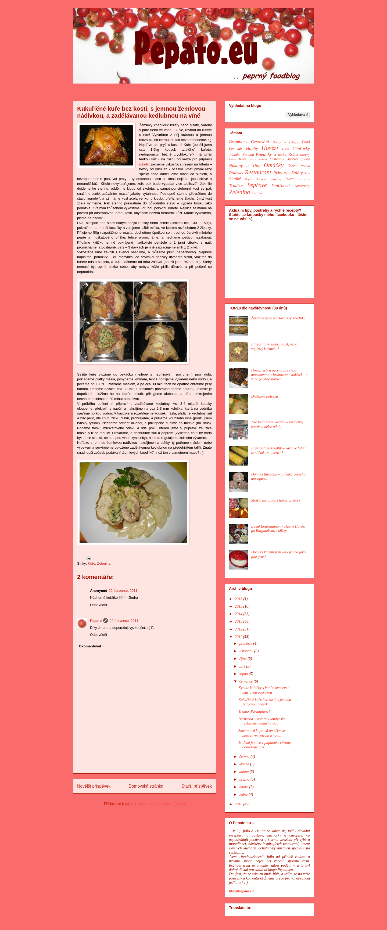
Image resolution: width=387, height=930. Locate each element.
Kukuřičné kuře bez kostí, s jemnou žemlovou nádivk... (264, 702)
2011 (239, 637)
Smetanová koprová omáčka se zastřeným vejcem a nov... (261, 733)
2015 (239, 606)
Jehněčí (235, 155)
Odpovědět (98, 605)
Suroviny (276, 179)
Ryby (277, 172)
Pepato (96, 621)
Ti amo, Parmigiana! (254, 711)
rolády (143, 164)
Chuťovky (301, 148)
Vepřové (257, 185)
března (244, 779)
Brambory (238, 141)
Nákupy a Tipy (244, 165)
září (242, 666)
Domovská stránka (146, 786)
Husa (285, 149)
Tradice (236, 185)
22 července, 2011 (123, 591)
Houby (252, 148)
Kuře (91, 563)
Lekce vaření (258, 159)
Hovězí (269, 148)
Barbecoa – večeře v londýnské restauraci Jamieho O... (261, 721)
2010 (239, 804)
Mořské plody (298, 159)
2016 (239, 599)
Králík (293, 155)
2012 (239, 629)
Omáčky (274, 165)
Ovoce (292, 166)
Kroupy (305, 155)
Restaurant (258, 172)
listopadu (246, 651)
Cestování (260, 141)
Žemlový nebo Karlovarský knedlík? (278, 318)
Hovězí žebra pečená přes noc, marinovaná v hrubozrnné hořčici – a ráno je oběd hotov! (279, 374)
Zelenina (103, 563)
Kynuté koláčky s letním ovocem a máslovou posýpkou (263, 690)
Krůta (232, 159)
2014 (239, 614)
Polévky (236, 172)
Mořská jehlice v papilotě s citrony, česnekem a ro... (264, 745)
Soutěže (261, 179)
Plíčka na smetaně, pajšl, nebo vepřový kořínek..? (274, 346)
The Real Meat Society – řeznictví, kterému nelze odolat (277, 424)
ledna (244, 794)
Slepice (249, 179)
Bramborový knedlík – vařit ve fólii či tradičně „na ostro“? (279, 450)
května (244, 764)
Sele (307, 173)
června (244, 757)
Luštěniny (277, 159)
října (243, 659)
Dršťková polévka (264, 396)
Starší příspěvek (196, 786)
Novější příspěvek (93, 786)
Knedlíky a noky (271, 154)
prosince (246, 643)
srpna (244, 674)
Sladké (235, 178)
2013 (239, 621)
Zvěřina (257, 193)
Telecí (289, 179)
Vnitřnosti (281, 185)
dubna (244, 772)
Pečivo (305, 166)
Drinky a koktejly (286, 142)
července (246, 681)
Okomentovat (90, 646)
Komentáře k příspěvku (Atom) (161, 804)
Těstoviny (303, 179)
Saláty (297, 172)
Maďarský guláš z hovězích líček (275, 500)
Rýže (287, 173)
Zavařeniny (302, 186)
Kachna (248, 155)
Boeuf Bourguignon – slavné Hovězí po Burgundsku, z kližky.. (278, 528)
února (244, 787)
